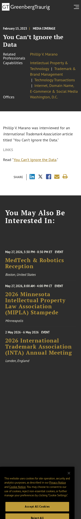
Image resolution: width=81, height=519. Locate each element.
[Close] (69, 477)
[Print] (65, 176)
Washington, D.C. (44, 97)
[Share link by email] (57, 176)
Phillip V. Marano (44, 54)
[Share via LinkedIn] (32, 177)
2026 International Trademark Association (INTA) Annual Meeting (38, 349)
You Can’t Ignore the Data (35, 159)
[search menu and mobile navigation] (77, 6)
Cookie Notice (17, 491)
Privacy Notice (57, 486)
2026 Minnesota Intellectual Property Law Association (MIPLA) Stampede (35, 305)
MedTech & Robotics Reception (34, 265)
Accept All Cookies (37, 511)
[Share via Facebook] (48, 177)
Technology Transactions (54, 80)
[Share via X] (40, 177)
